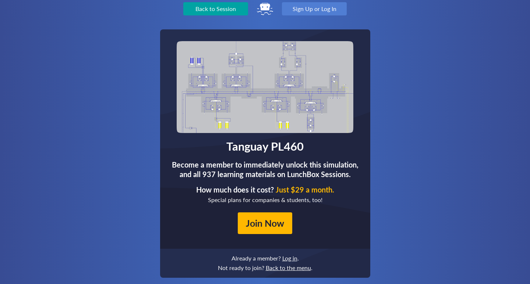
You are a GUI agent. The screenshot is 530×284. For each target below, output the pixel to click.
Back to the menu (288, 267)
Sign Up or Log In (314, 8)
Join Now (265, 223)
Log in (289, 258)
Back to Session (215, 8)
